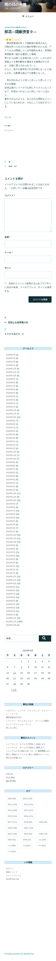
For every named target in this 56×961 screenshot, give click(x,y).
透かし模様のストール (15, 754)
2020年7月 (10, 594)
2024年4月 (10, 438)
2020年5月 (10, 601)
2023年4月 (10, 479)
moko (23, 27)
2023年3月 (10, 483)
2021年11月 (11, 538)
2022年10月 (11, 500)
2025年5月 (10, 393)
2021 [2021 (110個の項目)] (28, 828)
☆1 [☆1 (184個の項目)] (42, 840)
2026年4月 (10, 355)
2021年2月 (10, 569)
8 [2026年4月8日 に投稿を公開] (21, 667)
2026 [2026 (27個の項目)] (27, 840)
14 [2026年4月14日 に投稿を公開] (14, 672)
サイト (7, 268)
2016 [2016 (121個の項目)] (28, 816)
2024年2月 (10, 445)
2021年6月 (10, 556)
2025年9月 (10, 379)
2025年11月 (11, 372)
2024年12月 (11, 410)
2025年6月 (10, 389)
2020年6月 (10, 597)
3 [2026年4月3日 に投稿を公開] (35, 661)
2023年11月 (11, 455)
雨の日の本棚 (15, 4)
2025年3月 (10, 400)
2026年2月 (10, 362)
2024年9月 (10, 420)
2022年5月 (10, 517)
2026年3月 (10, 358)
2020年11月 (11, 580)
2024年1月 (10, 448)
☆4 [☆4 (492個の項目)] (41, 845)
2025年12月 (11, 369)
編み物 (9, 781)
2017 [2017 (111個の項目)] (12, 822)
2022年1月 (10, 531)
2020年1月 (10, 615)
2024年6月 (10, 431)
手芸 (8, 774)
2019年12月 (11, 618)
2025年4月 (10, 396)
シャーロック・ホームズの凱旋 (19, 744)
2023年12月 (11, 452)
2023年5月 (10, 476)
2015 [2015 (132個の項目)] (12, 816)
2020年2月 (10, 611)
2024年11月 (11, 414)
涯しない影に (12, 728)
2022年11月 (11, 497)
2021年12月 (11, 535)
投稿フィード (12, 872)
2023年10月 (11, 459)
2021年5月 (10, 559)
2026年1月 (10, 365)
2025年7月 (10, 386)
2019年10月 (11, 625)
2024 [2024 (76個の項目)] (43, 834)
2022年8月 (10, 507)
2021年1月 (10, 573)
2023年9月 (10, 462)
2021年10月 (11, 542)
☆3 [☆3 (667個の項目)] (27, 845)
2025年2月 (10, 403)
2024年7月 (10, 427)
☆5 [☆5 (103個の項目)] (12, 851)
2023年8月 (10, 466)
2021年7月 (10, 552)
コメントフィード (14, 875)
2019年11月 (11, 621)
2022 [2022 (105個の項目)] (12, 834)
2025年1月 (10, 407)
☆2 (15, 166)
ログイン (10, 868)
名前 (7, 237)
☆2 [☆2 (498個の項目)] (12, 845)
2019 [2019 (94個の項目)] (43, 822)
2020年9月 (10, 587)
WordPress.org (12, 879)
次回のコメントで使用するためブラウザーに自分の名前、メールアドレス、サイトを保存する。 (28, 287)
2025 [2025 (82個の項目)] (12, 840)
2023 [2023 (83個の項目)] (28, 834)
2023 (10, 166)
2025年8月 (10, 382)
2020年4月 (10, 604)
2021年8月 (10, 549)
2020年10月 (11, 583)
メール (8, 252)
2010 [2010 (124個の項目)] (27, 798)
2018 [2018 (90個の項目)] (28, 822)
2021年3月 (10, 566)
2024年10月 (11, 417)
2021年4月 (10, 563)
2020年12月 (11, 576)
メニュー (28, 16)
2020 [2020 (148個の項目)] (12, 828)
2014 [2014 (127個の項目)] (28, 810)
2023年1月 (10, 490)
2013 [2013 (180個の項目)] (12, 810)
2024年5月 (10, 434)
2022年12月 (11, 493)
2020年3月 (10, 608)
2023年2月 (10, 486)
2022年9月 (10, 504)
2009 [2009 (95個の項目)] (12, 798)
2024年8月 (10, 424)
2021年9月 (10, 545)
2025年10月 (11, 375)
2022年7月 (10, 511)
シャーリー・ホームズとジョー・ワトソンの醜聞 (27, 721)
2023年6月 (10, 472)
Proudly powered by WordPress (19, 954)
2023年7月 (10, 469)
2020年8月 (10, 590)
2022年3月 (10, 524)
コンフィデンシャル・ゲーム (18, 724)
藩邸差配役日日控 (14, 717)
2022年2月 (10, 528)
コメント (9, 195)
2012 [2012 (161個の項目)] (28, 804)
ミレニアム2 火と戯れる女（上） (20, 751)
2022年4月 (10, 521)
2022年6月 (10, 514)
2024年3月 (10, 441)
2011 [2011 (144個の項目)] (12, 804)
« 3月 (14, 690)
